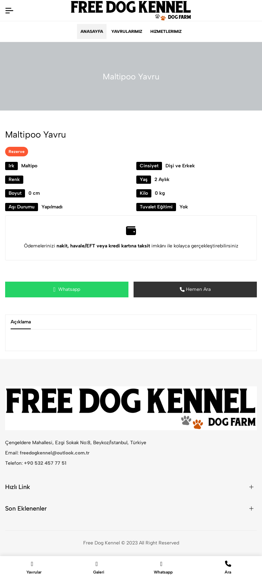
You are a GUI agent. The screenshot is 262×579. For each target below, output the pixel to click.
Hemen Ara (195, 289)
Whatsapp (66, 289)
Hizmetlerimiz (166, 31)
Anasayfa (91, 31)
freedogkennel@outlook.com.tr (54, 453)
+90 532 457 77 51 (45, 463)
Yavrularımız (126, 31)
